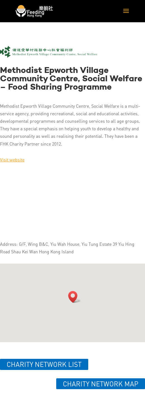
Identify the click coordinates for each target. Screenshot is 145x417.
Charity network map (100, 383)
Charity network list (44, 364)
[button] (74, 297)
